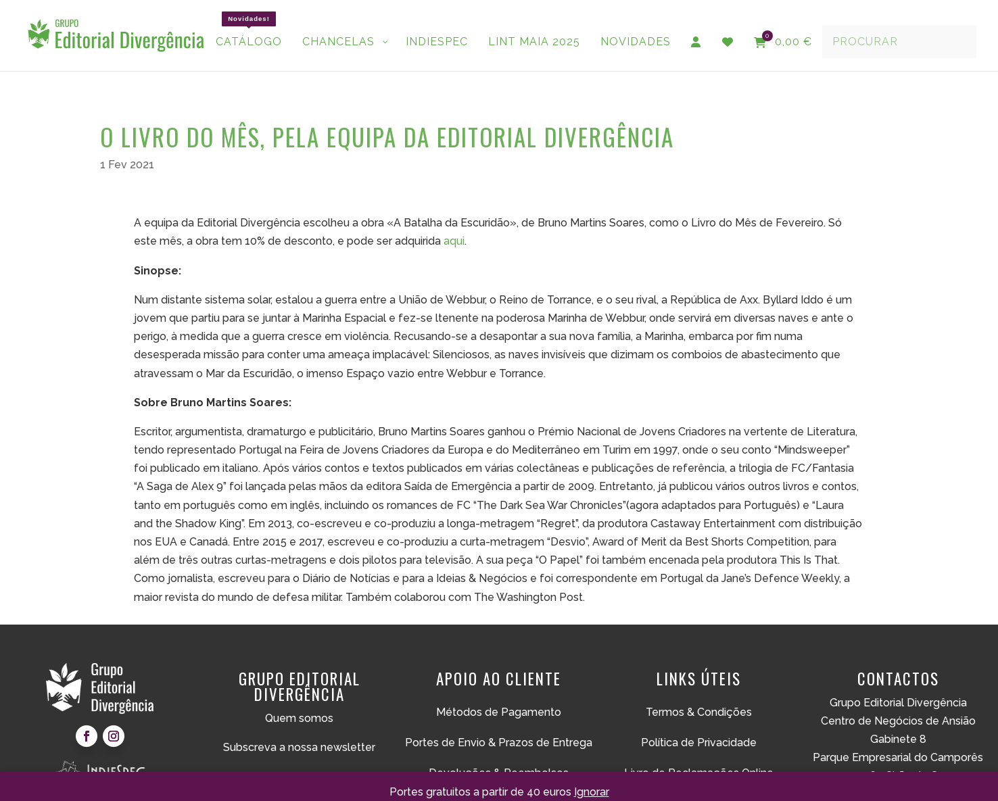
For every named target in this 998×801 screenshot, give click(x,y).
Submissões (299, 760)
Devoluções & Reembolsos (499, 756)
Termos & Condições (699, 695)
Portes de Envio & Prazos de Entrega (498, 726)
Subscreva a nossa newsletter (299, 731)
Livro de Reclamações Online (699, 756)
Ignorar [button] (591, 791)
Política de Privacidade (699, 726)
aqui (454, 224)
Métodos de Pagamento (498, 695)
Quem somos (299, 702)
